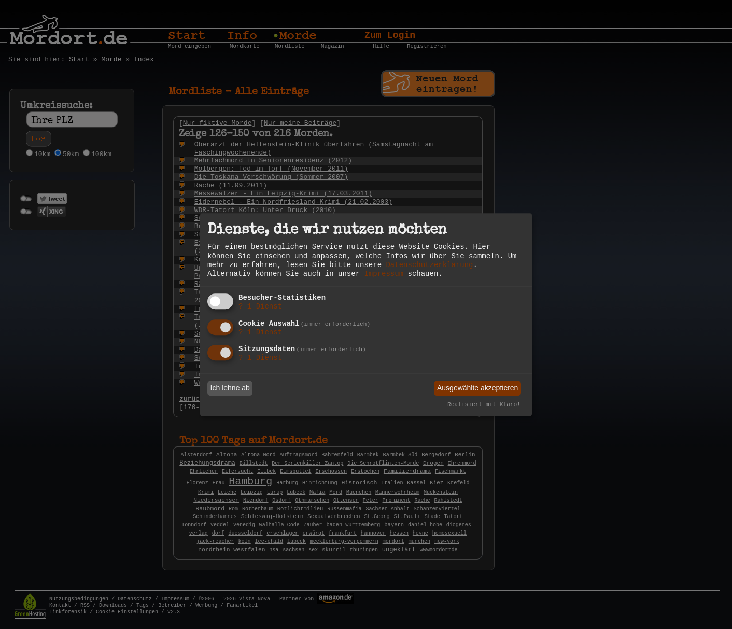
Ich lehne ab (230, 388)
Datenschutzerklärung (429, 265)
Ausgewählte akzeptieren (477, 388)
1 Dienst (260, 306)
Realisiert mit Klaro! (483, 405)
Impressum (383, 274)
